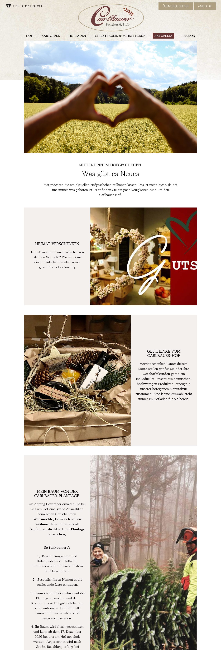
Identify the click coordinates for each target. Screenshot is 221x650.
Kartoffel (51, 35)
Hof (29, 35)
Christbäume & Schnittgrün (120, 35)
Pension (188, 35)
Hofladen (77, 35)
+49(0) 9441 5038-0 (24, 5)
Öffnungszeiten (176, 6)
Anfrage (205, 6)
